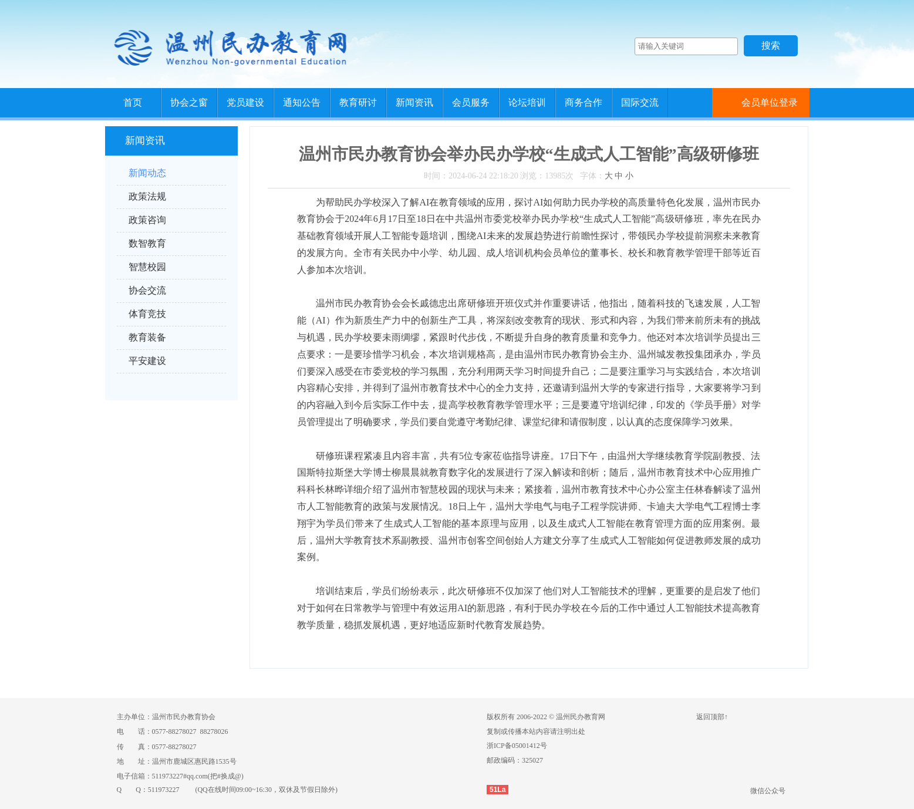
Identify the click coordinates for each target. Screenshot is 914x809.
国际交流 (640, 102)
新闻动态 (147, 173)
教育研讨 (358, 102)
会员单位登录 (769, 102)
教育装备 (147, 337)
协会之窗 (189, 102)
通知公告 (302, 102)
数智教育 (147, 243)
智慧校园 (147, 267)
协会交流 (147, 290)
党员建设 (245, 102)
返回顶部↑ (712, 717)
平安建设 (147, 361)
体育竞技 (147, 314)
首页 (132, 102)
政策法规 (147, 196)
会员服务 (471, 102)
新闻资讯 (414, 102)
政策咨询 (147, 220)
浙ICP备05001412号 (517, 745)
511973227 (164, 790)
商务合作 (583, 102)
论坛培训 (527, 102)
